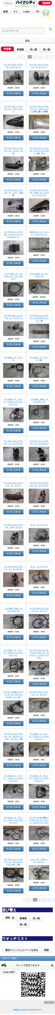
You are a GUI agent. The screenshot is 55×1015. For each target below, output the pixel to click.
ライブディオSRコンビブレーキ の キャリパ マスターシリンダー (13, 694)
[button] (9, 917)
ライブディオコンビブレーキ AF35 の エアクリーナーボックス (39, 192)
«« (20, 57)
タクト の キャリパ (39, 525)
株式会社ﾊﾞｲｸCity (19, 1010)
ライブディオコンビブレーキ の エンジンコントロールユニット (13, 234)
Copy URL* (9, 972)
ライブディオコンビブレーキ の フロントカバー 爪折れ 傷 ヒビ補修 (39, 109)
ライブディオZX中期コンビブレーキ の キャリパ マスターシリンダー (39, 820)
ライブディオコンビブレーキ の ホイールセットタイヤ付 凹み (13, 862)
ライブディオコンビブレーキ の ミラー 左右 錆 (14, 192)
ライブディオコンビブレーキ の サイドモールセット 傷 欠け (39, 150)
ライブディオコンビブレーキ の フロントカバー (13, 109)
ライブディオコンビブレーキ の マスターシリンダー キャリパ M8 (13, 736)
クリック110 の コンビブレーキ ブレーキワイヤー (13, 276)
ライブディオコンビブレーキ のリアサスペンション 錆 (39, 318)
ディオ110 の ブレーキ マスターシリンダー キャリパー (14, 401)
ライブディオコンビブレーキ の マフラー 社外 (13, 150)
